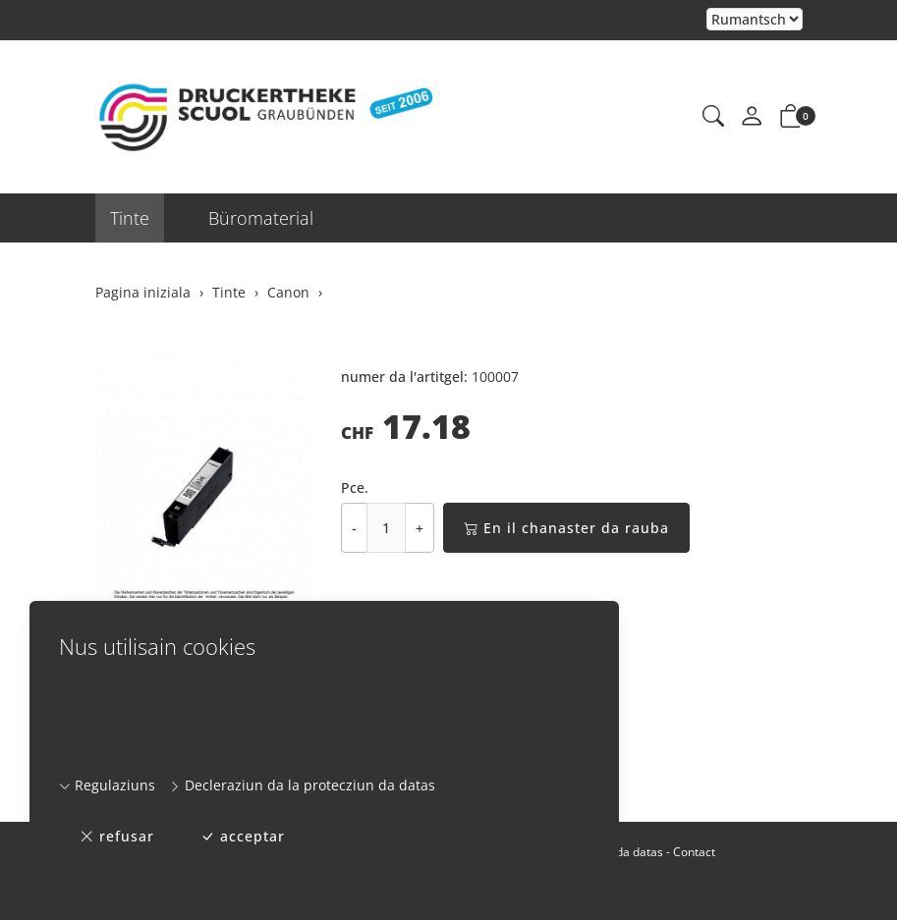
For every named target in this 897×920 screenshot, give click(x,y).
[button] (713, 117)
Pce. (354, 487)
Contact (694, 851)
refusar (117, 836)
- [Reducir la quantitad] (354, 527)
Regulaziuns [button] (107, 785)
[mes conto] (751, 117)
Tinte (129, 218)
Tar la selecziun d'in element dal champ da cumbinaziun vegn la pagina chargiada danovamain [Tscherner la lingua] (754, 20)
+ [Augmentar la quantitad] (419, 527)
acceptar (242, 836)
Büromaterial (260, 218)
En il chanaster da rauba (566, 527)
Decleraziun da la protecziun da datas (302, 785)
